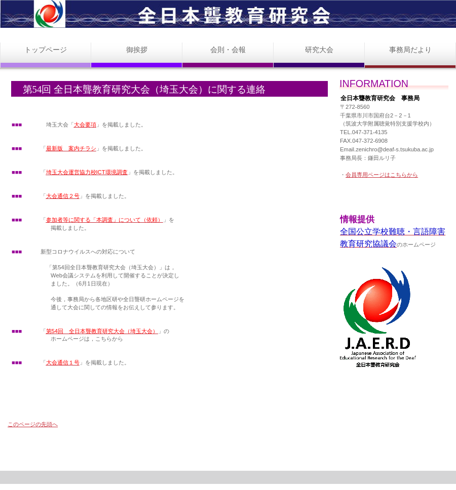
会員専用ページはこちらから (382, 175)
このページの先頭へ (33, 424)
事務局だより (410, 50)
